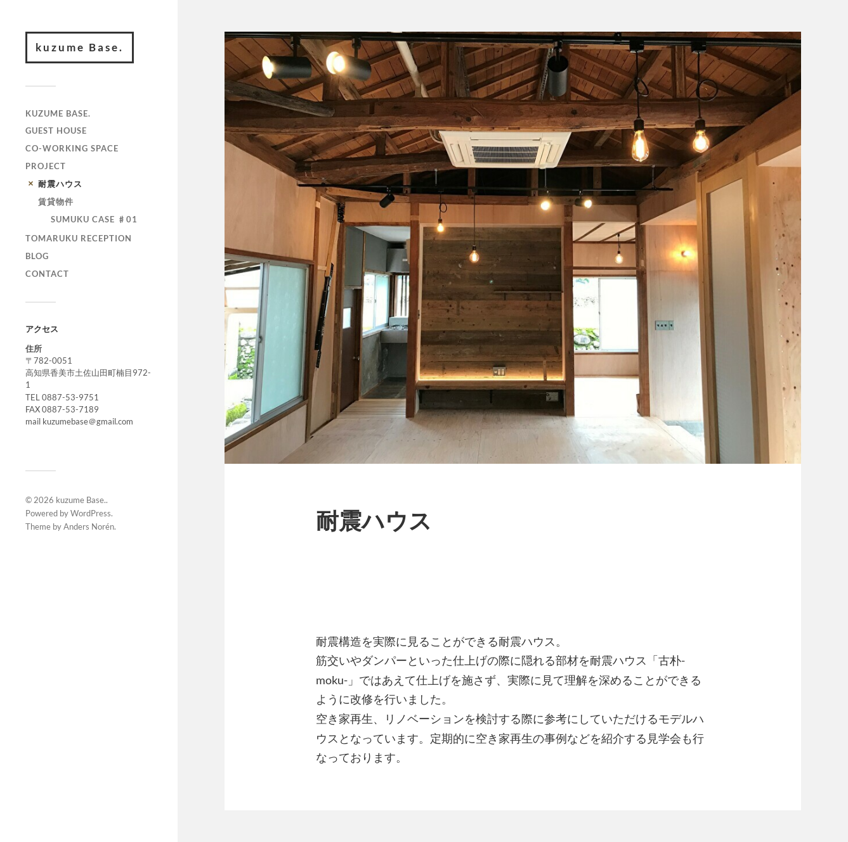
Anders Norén (88, 526)
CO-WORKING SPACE (72, 148)
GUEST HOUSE (56, 130)
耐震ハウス (60, 184)
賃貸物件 (56, 201)
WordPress (90, 513)
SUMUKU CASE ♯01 (94, 219)
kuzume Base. (80, 47)
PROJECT (45, 166)
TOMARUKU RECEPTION (78, 238)
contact (47, 274)
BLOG (37, 256)
